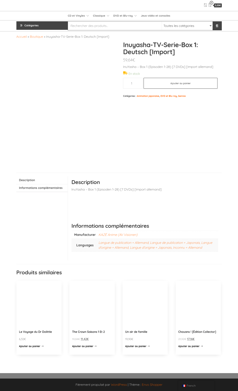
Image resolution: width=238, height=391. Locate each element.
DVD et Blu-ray (123, 15)
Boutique (36, 36)
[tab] (42, 180)
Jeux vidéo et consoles (155, 15)
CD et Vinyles (76, 15)
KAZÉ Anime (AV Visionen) (118, 235)
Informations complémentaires (41, 188)
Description (27, 180)
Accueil (21, 36)
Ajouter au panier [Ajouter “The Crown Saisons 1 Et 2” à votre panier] (82, 346)
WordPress (119, 385)
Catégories (32, 25)
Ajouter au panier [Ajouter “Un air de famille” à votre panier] (135, 346)
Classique (99, 15)
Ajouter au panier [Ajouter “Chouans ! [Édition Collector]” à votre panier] (189, 346)
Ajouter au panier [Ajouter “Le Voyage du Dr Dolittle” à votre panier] (29, 346)
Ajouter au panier (180, 83)
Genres (182, 95)
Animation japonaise (148, 95)
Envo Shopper (152, 385)
